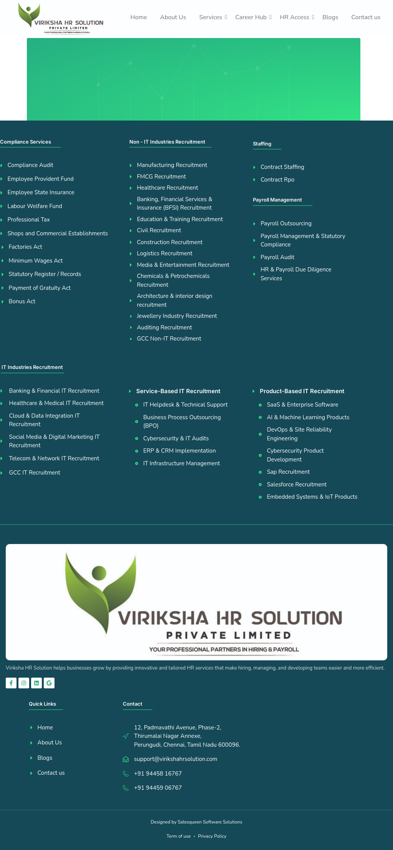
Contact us (365, 17)
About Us (173, 17)
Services (212, 17)
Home (138, 17)
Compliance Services (25, 142)
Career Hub (252, 17)
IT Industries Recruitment (32, 367)
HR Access (296, 17)
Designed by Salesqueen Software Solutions (197, 822)
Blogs (330, 17)
